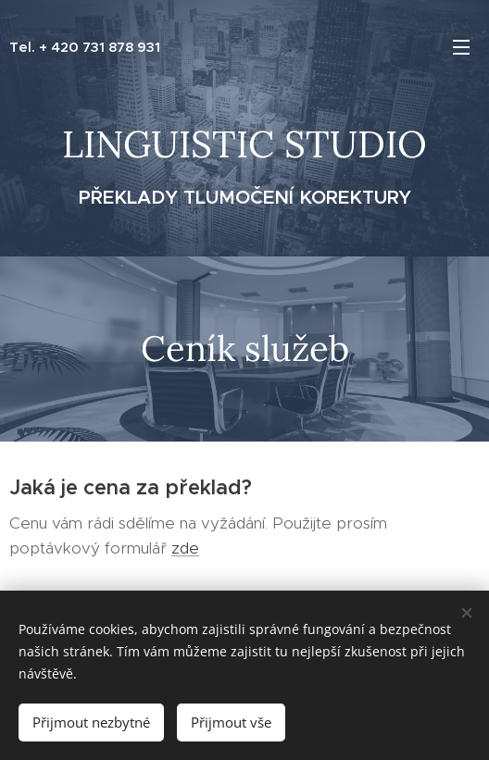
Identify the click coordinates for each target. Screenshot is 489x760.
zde (185, 548)
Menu (461, 47)
